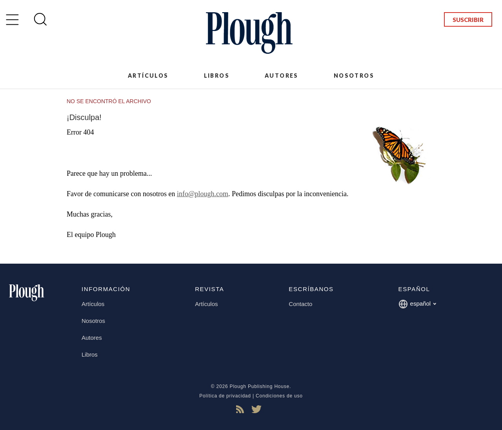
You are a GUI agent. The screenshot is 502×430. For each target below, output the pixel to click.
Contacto (300, 304)
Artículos (148, 75)
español (417, 304)
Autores (281, 75)
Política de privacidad (225, 396)
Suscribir (468, 19)
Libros (216, 75)
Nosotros (354, 75)
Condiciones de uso (279, 396)
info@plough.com (202, 194)
